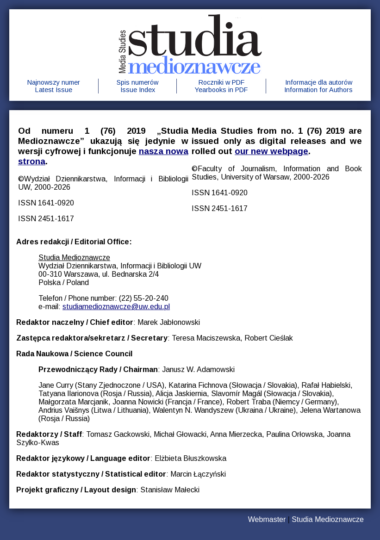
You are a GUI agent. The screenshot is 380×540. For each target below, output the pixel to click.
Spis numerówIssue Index (137, 86)
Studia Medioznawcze (328, 519)
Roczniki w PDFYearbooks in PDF (221, 86)
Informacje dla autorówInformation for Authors (318, 86)
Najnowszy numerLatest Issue (53, 86)
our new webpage (271, 151)
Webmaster (267, 519)
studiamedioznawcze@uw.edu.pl (116, 306)
